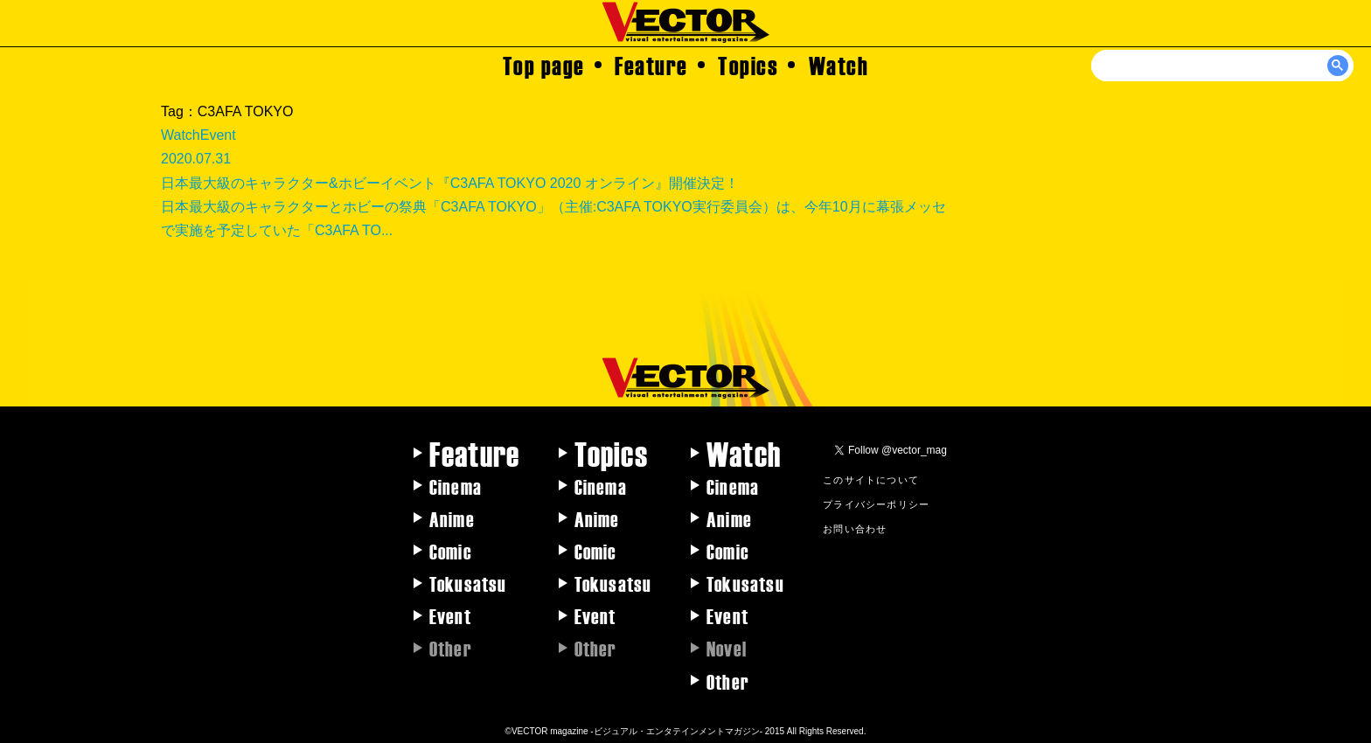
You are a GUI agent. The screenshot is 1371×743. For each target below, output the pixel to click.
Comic (450, 550)
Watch (839, 65)
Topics (748, 65)
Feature (651, 65)
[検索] (1223, 65)
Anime (452, 518)
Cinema (455, 486)
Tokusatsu (468, 583)
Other (727, 681)
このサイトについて (871, 479)
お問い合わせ (855, 528)
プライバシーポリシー (876, 503)
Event (450, 615)
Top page (544, 65)
